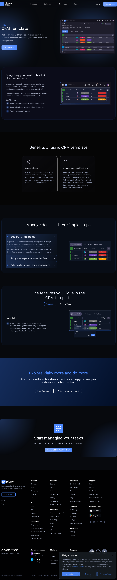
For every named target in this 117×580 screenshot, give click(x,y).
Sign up (4, 504)
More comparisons (76, 523)
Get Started (9, 48)
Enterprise (34, 513)
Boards (52, 484)
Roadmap (34, 494)
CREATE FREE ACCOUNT (58, 450)
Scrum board (35, 535)
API (32, 498)
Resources (63, 4)
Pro (32, 510)
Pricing (76, 4)
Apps (32, 487)
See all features (55, 504)
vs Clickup (73, 513)
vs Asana (73, 516)
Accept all (70, 574)
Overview (34, 484)
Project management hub (69, 391)
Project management (57, 513)
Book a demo (8, 494)
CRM (51, 526)
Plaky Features (44, 391)
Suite (52, 553)
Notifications (54, 494)
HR (51, 530)
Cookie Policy (78, 567)
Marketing (53, 520)
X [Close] (112, 555)
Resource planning (37, 528)
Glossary (72, 491)
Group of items (65, 304)
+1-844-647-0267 (95, 501)
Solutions (47, 4)
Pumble (72, 535)
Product (33, 4)
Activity (52, 498)
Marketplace (54, 560)
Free (32, 506)
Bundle (52, 557)
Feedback (92, 491)
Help (90, 484)
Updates (53, 563)
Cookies (33, 575)
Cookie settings (105, 574)
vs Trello (72, 520)
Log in (4, 500)
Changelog (34, 491)
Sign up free (110, 4)
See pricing (35, 516)
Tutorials (72, 494)
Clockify (72, 532)
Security (54, 575)
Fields (52, 491)
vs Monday (73, 510)
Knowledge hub (75, 484)
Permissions (54, 501)
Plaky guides (74, 487)
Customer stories (75, 501)
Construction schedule (38, 532)
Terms (40, 575)
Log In (97, 4)
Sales (52, 523)
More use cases (55, 533)
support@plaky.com (95, 498)
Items (52, 487)
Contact (91, 487)
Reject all (88, 574)
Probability (50, 304)
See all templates (37, 538)
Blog (71, 498)
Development (54, 516)
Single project (35, 525)
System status (93, 494)
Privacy (46, 575)
